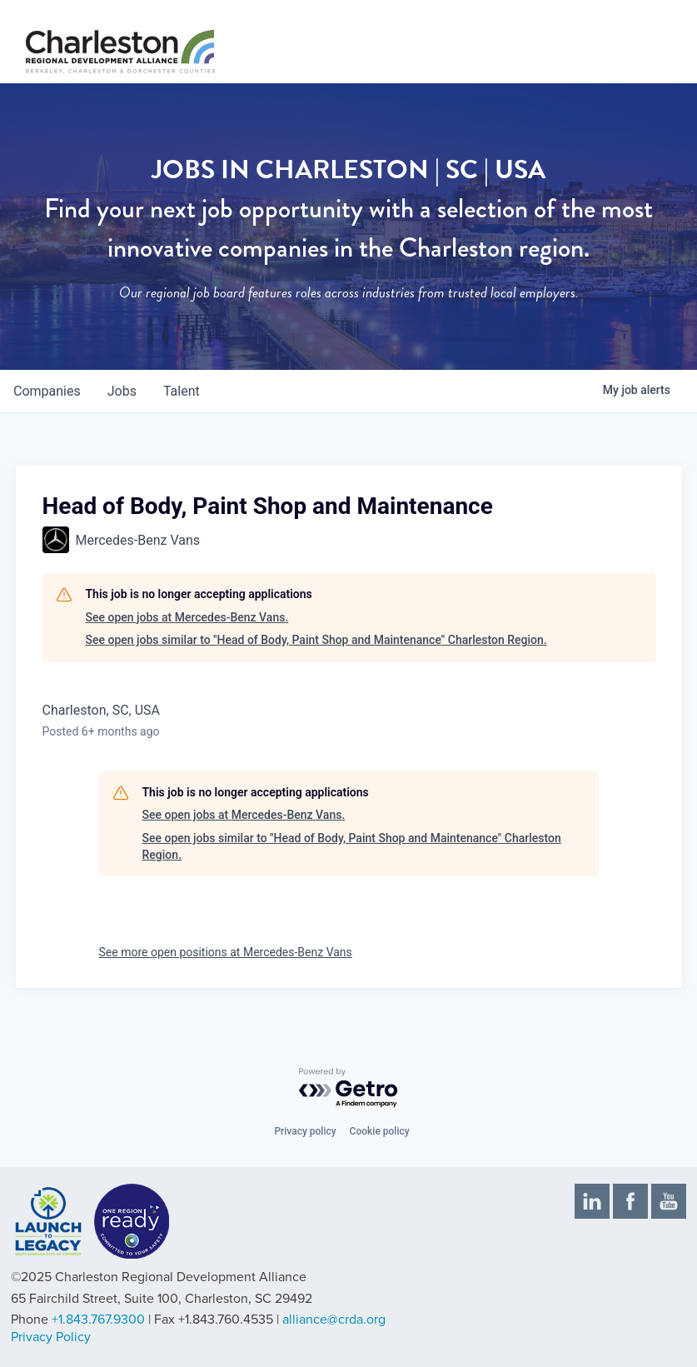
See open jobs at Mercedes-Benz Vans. (187, 617)
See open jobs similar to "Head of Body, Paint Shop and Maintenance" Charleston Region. (316, 639)
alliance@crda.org (334, 1319)
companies (47, 391)
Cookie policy (380, 1131)
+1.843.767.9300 (98, 1319)
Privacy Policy (51, 1337)
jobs (122, 391)
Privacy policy (305, 1131)
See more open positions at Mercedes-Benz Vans (225, 952)
